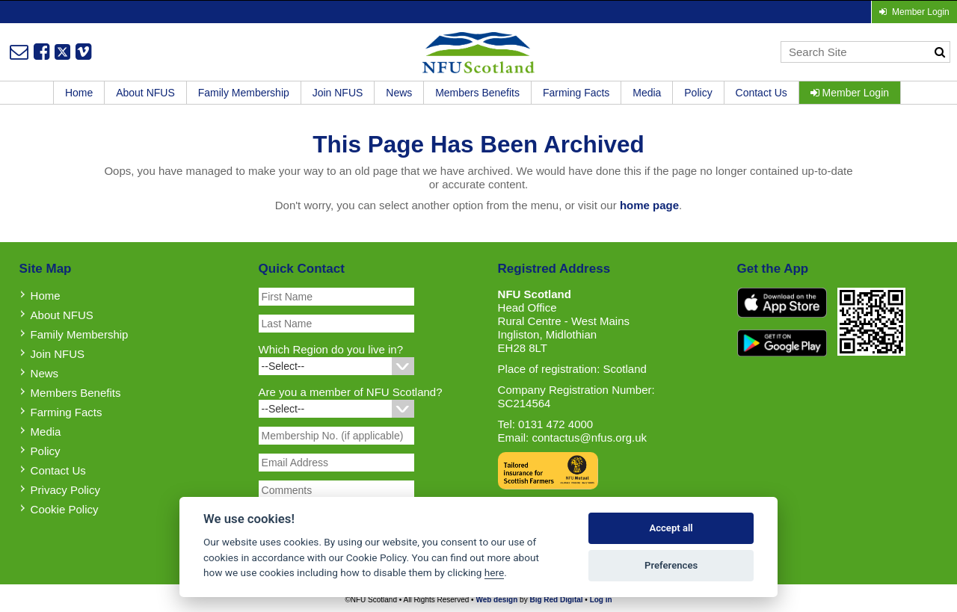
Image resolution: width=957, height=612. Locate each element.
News (399, 93)
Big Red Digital (555, 600)
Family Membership (243, 93)
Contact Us (761, 93)
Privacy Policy (65, 489)
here (494, 572)
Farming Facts (576, 93)
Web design (496, 600)
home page (649, 205)
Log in (601, 600)
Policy (698, 93)
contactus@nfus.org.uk (589, 437)
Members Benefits (477, 93)
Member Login (849, 93)
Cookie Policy (65, 509)
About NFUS (145, 93)
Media (647, 93)
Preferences (671, 565)
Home (79, 93)
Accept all (670, 528)
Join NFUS (338, 93)
